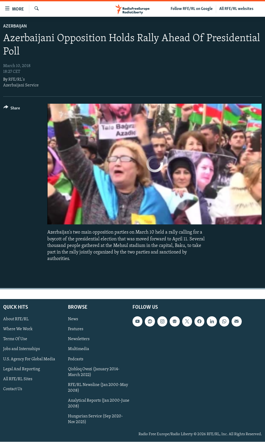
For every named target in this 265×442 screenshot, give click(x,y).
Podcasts (75, 359)
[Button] (11, 109)
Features (75, 329)
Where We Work (18, 329)
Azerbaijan (15, 26)
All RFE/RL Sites (17, 379)
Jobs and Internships (21, 349)
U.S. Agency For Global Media (29, 359)
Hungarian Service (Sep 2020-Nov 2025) (95, 419)
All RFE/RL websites (236, 9)
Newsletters (79, 339)
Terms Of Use (15, 339)
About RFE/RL (16, 319)
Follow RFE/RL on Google (192, 9)
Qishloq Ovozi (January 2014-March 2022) (93, 372)
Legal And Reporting (21, 369)
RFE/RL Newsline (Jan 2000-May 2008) (98, 388)
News (73, 319)
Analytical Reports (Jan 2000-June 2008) (98, 403)
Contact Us (12, 389)
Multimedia (78, 349)
